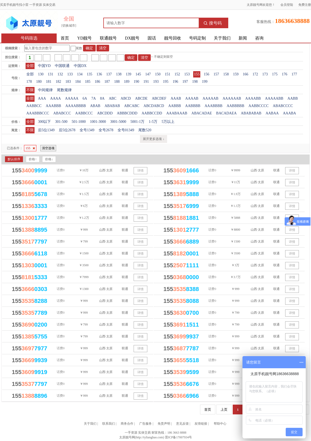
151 (167, 74)
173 (265, 74)
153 (187, 74)
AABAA (272, 113)
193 (156, 82)
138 (119, 74)
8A (102, 98)
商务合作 (127, 423)
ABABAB (112, 106)
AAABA (289, 113)
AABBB (174, 106)
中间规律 (45, 90)
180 (39, 82)
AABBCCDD (152, 113)
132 (60, 74)
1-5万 (153, 122)
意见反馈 (182, 423)
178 (29, 82)
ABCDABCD (154, 106)
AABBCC (34, 106)
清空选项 (48, 148)
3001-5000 (118, 122)
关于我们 (222, 38)
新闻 (243, 38)
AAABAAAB (176, 113)
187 (107, 82)
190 (136, 82)
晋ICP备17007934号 (178, 437)
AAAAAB (210, 98)
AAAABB (253, 98)
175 (275, 74)
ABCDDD (105, 113)
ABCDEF (159, 98)
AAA (42, 98)
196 (175, 82)
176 (284, 74)
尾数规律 (64, 90)
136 (99, 74)
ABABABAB (251, 113)
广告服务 (145, 423)
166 (245, 74)
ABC (112, 98)
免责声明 (164, 423)
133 (70, 74)
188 (117, 82)
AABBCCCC (259, 106)
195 (165, 82)
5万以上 (168, 122)
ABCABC (131, 106)
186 (97, 82)
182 (58, 82)
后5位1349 (46, 130)
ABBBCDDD (127, 113)
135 (89, 74)
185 (87, 82)
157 (216, 74)
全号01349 (126, 130)
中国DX (80, 66)
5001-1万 (137, 122)
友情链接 (201, 423)
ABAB (95, 106)
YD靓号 (84, 38)
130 (40, 74)
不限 (30, 90)
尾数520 (144, 130)
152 (177, 74)
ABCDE (141, 98)
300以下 (44, 122)
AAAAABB (274, 98)
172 (255, 74)
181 (48, 82)
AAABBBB (213, 106)
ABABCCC (62, 113)
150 (158, 74)
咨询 (259, 38)
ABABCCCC (283, 106)
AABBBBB (235, 106)
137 (109, 74)
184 (78, 82)
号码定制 (197, 38)
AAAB (176, 98)
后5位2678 (67, 130)
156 (206, 74)
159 (236, 74)
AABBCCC (84, 113)
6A (84, 98)
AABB (293, 98)
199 (204, 82)
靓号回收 (172, 38)
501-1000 (79, 122)
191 (146, 82)
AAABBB (53, 106)
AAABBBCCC (37, 113)
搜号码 (213, 23)
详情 (140, 170)
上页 (224, 409)
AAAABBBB (75, 106)
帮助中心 (220, 423)
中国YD (44, 66)
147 (148, 74)
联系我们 (108, 423)
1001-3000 (98, 122)
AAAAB (191, 98)
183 (68, 82)
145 (138, 74)
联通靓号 (108, 38)
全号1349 (87, 130)
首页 (65, 38)
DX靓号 (132, 38)
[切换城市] (68, 25)
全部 (30, 66)
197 (185, 82)
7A (93, 98)
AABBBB (193, 106)
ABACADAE (201, 113)
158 (226, 74)
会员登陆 (286, 5)
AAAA (55, 98)
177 (294, 74)
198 (195, 82)
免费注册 (304, 5)
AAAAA (72, 98)
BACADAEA (226, 113)
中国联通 (62, 66)
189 (126, 82)
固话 (152, 38)
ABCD (126, 98)
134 (79, 74)
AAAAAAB (231, 98)
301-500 (61, 122)
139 (128, 74)
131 (50, 74)
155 (197, 74)
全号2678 (106, 130)
